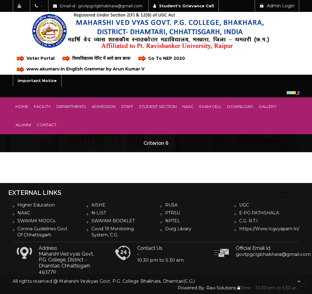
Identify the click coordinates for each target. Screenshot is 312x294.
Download (240, 106)
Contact (46, 124)
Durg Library (178, 228)
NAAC (188, 106)
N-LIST (98, 213)
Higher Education (36, 205)
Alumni (23, 124)
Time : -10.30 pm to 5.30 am (268, 288)
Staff (127, 106)
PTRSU (172, 213)
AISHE (98, 205)
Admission (103, 106)
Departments (71, 106)
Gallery (268, 106)
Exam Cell (210, 106)
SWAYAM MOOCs (36, 221)
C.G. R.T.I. (249, 221)
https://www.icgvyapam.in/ (269, 228)
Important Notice (37, 80)
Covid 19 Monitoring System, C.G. (112, 232)
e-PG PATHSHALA (259, 213)
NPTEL (172, 221)
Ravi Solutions (221, 288)
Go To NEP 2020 (161, 58)
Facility (42, 106)
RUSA (171, 205)
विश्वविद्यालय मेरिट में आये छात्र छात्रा (96, 58)
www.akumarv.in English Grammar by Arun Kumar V (80, 69)
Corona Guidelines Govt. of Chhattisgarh (42, 232)
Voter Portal (36, 58)
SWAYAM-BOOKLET (113, 221)
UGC (244, 205)
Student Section (158, 106)
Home (22, 106)
